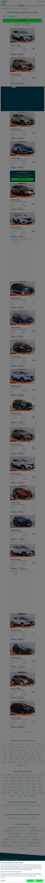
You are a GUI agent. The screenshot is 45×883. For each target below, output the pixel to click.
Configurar (3, 880)
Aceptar (39, 880)
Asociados (3, 877)
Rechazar (30, 880)
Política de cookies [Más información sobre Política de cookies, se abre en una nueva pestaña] (28, 869)
